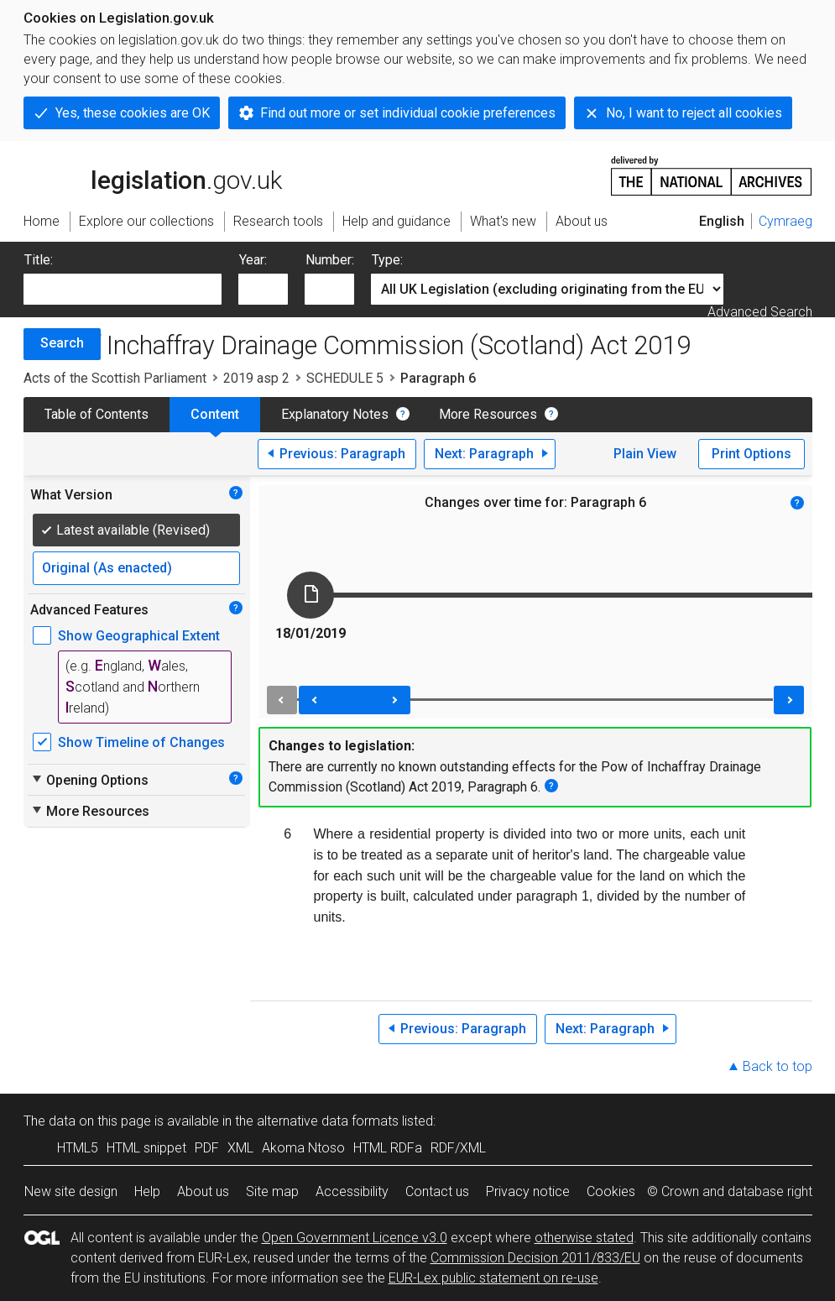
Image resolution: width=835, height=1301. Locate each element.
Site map (272, 1191)
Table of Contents (96, 414)
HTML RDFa (387, 1148)
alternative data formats (328, 1121)
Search (62, 343)
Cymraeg (785, 221)
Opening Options (89, 779)
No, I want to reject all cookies (694, 113)
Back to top (777, 1066)
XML (240, 1148)
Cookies (611, 1191)
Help (147, 1191)
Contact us (437, 1191)
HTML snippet (146, 1148)
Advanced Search (759, 312)
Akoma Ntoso (303, 1148)
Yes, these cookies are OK (132, 113)
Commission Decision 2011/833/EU (535, 1258)
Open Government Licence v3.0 (354, 1238)
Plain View (644, 454)
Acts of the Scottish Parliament (114, 378)
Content (214, 414)
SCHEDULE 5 (345, 378)
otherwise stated (584, 1238)
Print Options (751, 454)
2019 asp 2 (256, 378)
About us (203, 1191)
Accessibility (352, 1191)
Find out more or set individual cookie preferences (408, 113)
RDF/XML (458, 1148)
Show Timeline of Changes (141, 742)
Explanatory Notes (335, 414)
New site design (70, 1191)
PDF (207, 1148)
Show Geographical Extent (139, 636)
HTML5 (77, 1148)
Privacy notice (528, 1191)
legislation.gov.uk (152, 174)
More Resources (488, 414)
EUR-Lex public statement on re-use (493, 1278)
